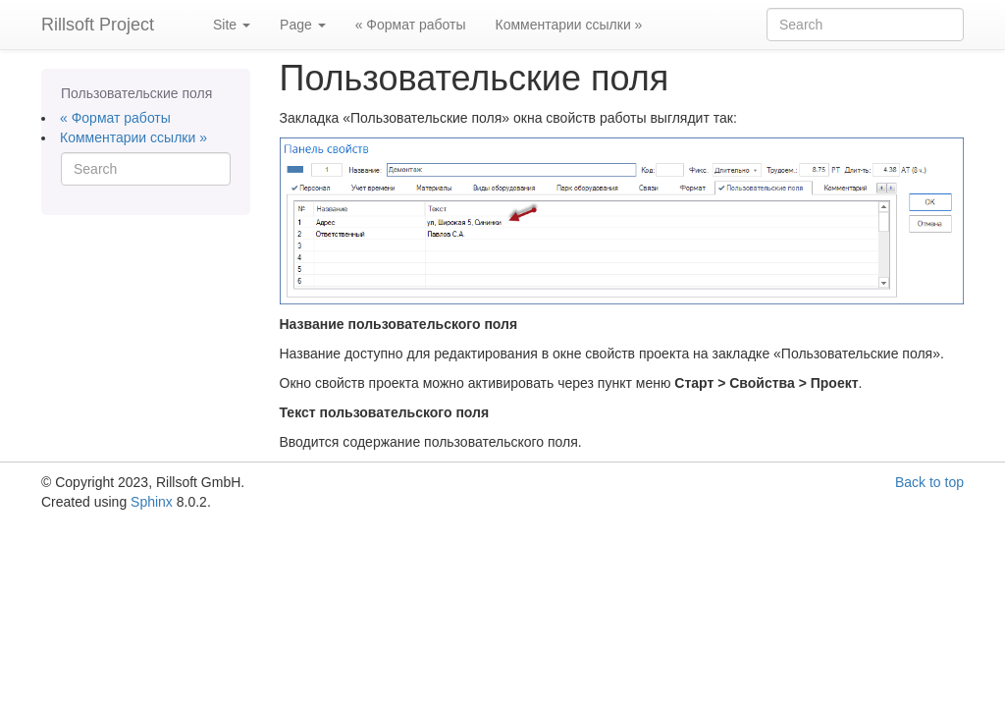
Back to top (929, 482)
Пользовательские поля (136, 93)
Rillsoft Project (97, 24)
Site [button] (231, 24)
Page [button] (303, 24)
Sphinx (152, 502)
